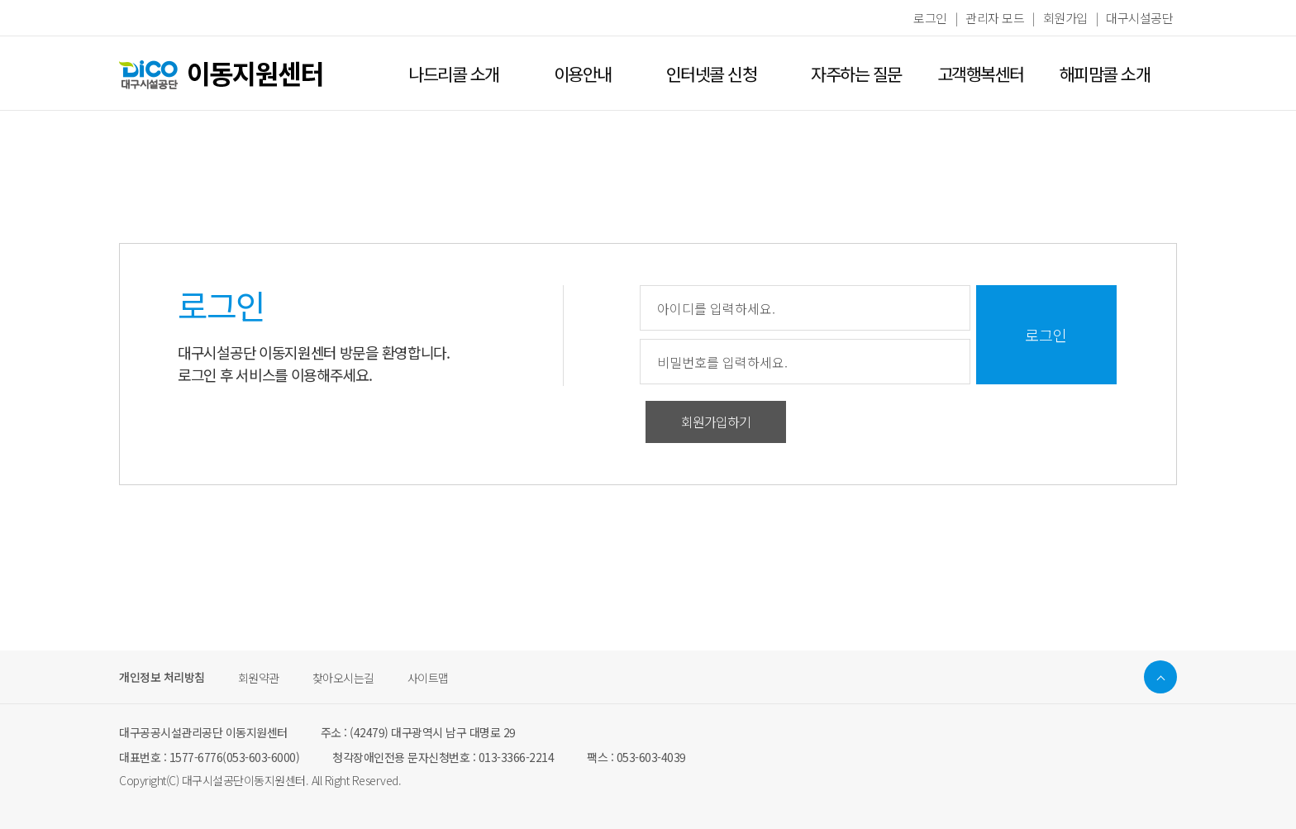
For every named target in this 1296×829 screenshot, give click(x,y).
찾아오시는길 (343, 677)
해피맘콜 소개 (1105, 73)
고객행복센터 (980, 73)
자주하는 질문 (856, 73)
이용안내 (583, 73)
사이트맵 (428, 677)
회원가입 (1065, 17)
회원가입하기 (715, 421)
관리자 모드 (994, 17)
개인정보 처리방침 (162, 677)
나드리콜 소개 (453, 73)
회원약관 (258, 677)
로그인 (930, 17)
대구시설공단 (1139, 17)
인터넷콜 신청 (711, 73)
